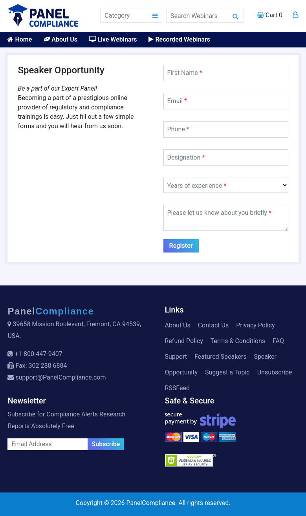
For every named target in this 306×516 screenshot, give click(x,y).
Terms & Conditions (238, 341)
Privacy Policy (255, 325)
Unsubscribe (274, 372)
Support (176, 356)
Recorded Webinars (179, 39)
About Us (60, 39)
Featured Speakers (220, 356)
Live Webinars (113, 39)
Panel (50, 311)
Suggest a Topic (227, 372)
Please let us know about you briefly (219, 212)
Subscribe (106, 444)
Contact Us (213, 325)
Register (181, 245)
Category (117, 15)
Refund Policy (184, 341)
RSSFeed (177, 388)
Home (19, 39)
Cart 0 (269, 15)
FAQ (278, 341)
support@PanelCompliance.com (60, 377)
